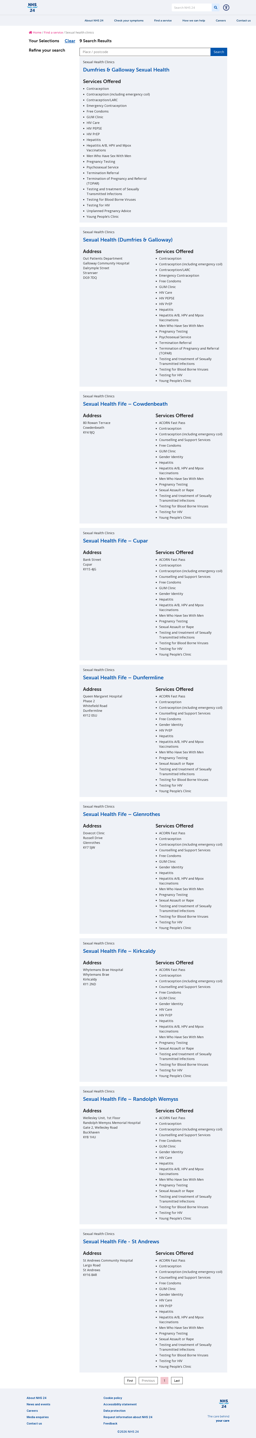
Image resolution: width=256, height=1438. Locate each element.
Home (35, 32)
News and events (38, 1404)
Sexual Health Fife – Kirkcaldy (119, 951)
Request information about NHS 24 (127, 1417)
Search (219, 52)
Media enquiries (38, 1417)
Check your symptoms (128, 20)
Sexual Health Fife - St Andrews (121, 1241)
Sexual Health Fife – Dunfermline (123, 677)
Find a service (163, 20)
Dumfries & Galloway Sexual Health (126, 69)
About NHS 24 (94, 20)
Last (177, 1381)
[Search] (216, 7)
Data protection (114, 1410)
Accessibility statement (120, 1404)
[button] (226, 7)
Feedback (110, 1423)
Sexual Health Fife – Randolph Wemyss (130, 1099)
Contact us (243, 20)
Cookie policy (112, 1398)
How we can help (193, 20)
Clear (70, 40)
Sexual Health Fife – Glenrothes (121, 814)
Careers (221, 20)
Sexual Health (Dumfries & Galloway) (128, 239)
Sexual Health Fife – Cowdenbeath (125, 404)
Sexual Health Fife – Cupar (115, 540)
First (130, 1381)
